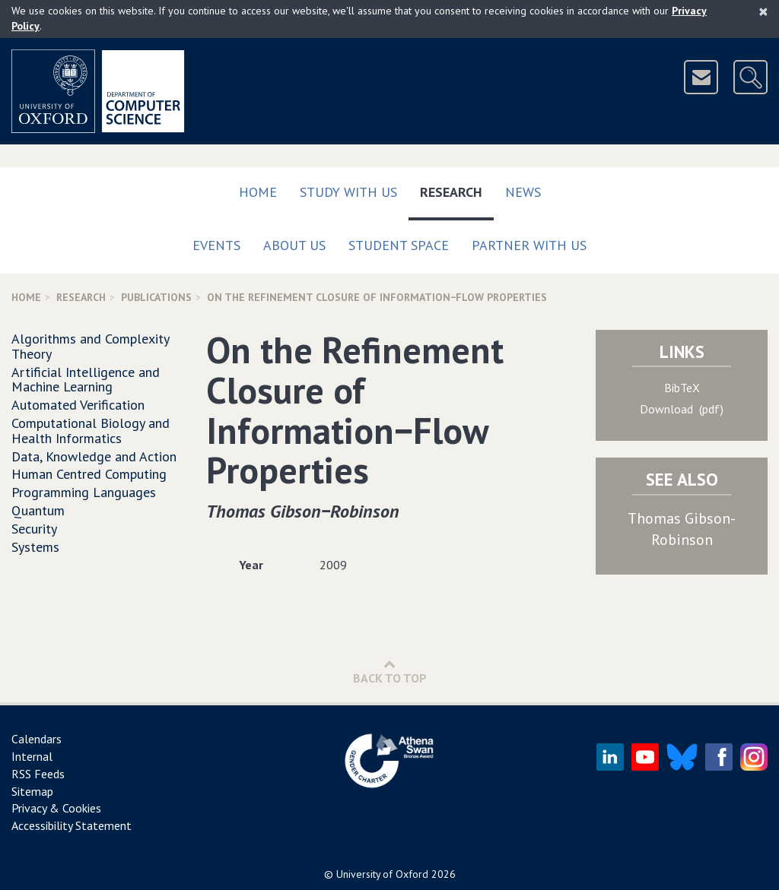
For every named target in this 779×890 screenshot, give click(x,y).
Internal (31, 756)
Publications (156, 297)
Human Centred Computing (89, 474)
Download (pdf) (681, 408)
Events (216, 245)
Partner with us (529, 245)
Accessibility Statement (71, 825)
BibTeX (682, 387)
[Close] (763, 11)
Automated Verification (78, 404)
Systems (35, 547)
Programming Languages (83, 492)
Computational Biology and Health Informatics (90, 430)
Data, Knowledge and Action (93, 456)
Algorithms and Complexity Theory (90, 346)
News (523, 192)
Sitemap (32, 791)
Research (457, 189)
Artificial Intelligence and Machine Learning (85, 379)
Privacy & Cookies (56, 808)
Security (34, 528)
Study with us (348, 192)
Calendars (36, 738)
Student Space (398, 245)
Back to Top (390, 671)
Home (258, 192)
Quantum (38, 510)
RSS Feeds (38, 773)
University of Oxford (382, 874)
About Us (294, 245)
